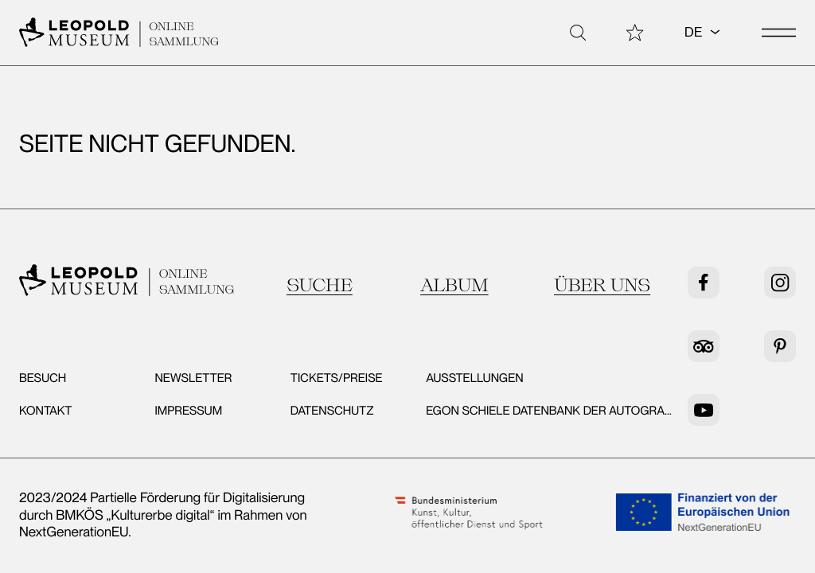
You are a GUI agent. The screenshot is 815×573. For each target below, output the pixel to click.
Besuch (42, 378)
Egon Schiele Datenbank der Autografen (556, 410)
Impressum (188, 410)
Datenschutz (332, 410)
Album (454, 285)
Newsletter (193, 378)
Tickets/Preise (337, 378)
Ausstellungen (474, 378)
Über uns (602, 285)
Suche (320, 285)
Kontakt (45, 410)
